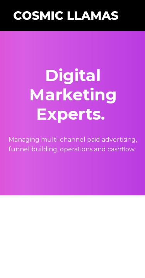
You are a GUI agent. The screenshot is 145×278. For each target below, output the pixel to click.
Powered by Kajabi (73, 207)
